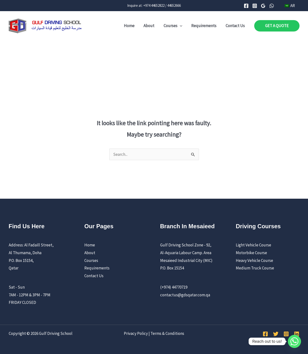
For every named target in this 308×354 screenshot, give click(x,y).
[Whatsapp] (294, 341)
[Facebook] (247, 5)
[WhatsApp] (272, 5)
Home (132, 25)
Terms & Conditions (167, 333)
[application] (181, 25)
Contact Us (235, 25)
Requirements (205, 25)
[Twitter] (275, 334)
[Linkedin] (296, 334)
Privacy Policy (136, 333)
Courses (175, 25)
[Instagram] (255, 5)
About (151, 25)
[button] (277, 25)
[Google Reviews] (264, 5)
